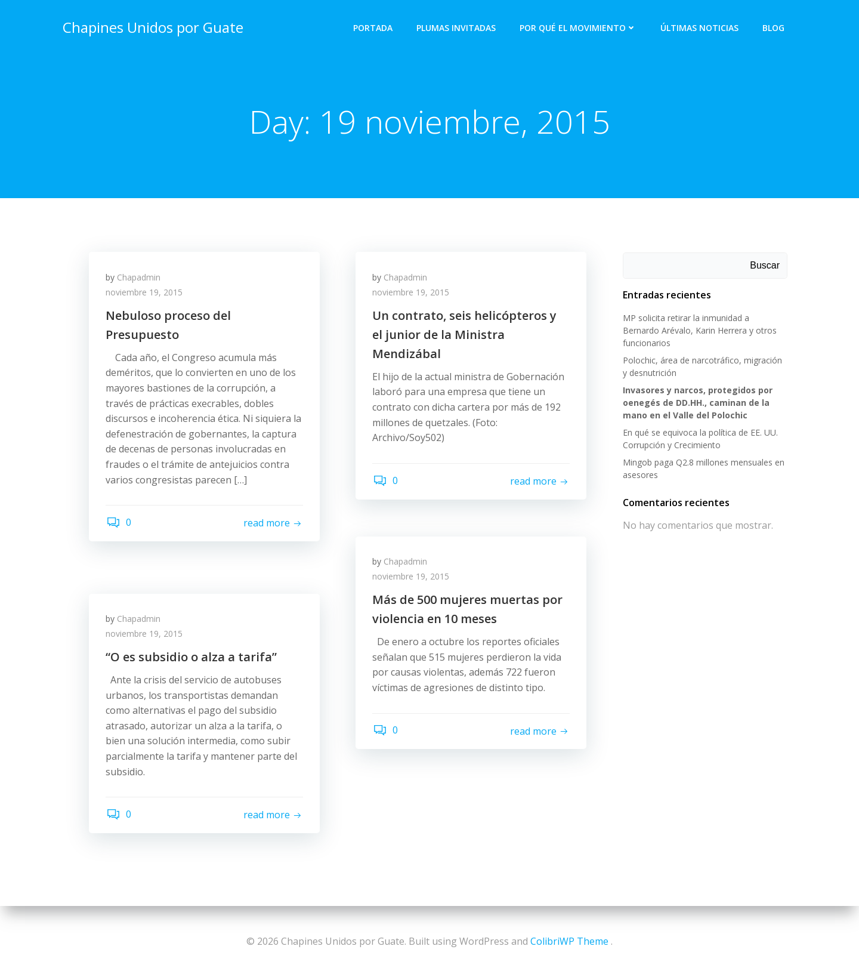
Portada (373, 27)
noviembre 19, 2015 (145, 294)
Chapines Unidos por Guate (152, 26)
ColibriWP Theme (569, 941)
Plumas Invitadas (456, 27)
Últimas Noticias (700, 27)
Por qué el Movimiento (578, 27)
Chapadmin (140, 278)
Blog (774, 27)
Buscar (765, 266)
